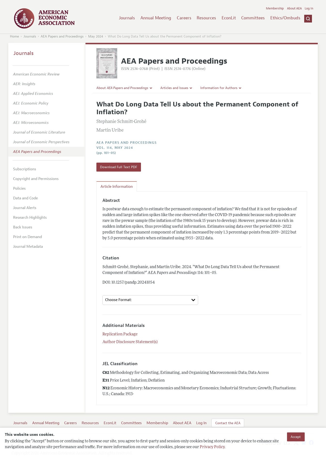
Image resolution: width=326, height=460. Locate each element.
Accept (296, 437)
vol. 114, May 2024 (114, 148)
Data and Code (25, 198)
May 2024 (95, 36)
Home (14, 36)
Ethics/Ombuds (285, 18)
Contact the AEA (228, 423)
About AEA (294, 8)
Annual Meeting (155, 18)
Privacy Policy (212, 447)
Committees (253, 18)
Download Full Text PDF (118, 167)
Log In (309, 8)
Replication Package (120, 334)
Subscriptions (24, 169)
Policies (19, 188)
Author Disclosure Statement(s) (130, 342)
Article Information (117, 186)
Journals (127, 18)
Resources (206, 18)
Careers (184, 18)
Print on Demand (27, 236)
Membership (275, 8)
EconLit (229, 18)
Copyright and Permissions (36, 178)
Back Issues (22, 227)
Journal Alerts (24, 207)
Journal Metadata (28, 246)
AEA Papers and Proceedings (62, 36)
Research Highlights (30, 217)
